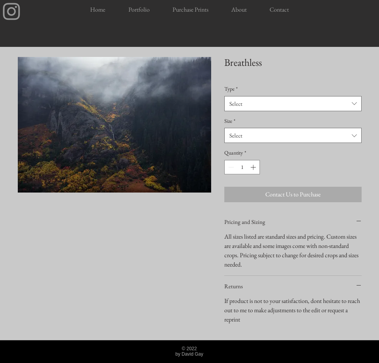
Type (231, 88)
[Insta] (11, 11)
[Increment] (254, 167)
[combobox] (293, 103)
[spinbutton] (242, 167)
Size (230, 120)
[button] (139, 9)
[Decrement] (230, 167)
